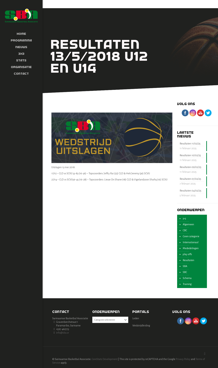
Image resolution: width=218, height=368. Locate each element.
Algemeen (188, 224)
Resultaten (188, 260)
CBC (185, 230)
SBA (185, 266)
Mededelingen (191, 248)
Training (187, 284)
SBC (185, 272)
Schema (187, 278)
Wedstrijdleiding (141, 325)
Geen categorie (191, 236)
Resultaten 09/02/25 (190, 167)
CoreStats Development (105, 359)
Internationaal (190, 242)
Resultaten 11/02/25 (190, 143)
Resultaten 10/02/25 (190, 155)
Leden (135, 318)
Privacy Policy (183, 359)
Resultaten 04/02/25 (190, 190)
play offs (187, 254)
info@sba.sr (62, 332)
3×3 (184, 218)
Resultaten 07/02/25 (190, 179)
